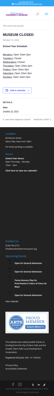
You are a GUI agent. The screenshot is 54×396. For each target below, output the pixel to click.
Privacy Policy (11, 365)
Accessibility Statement (16, 368)
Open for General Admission (28, 263)
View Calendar (12, 301)
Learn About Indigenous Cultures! (17, 120)
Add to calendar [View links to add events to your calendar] (17, 90)
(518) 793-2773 (12, 245)
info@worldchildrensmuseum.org (21, 248)
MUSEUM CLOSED (42, 120)
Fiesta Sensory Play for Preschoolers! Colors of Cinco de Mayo (31, 283)
